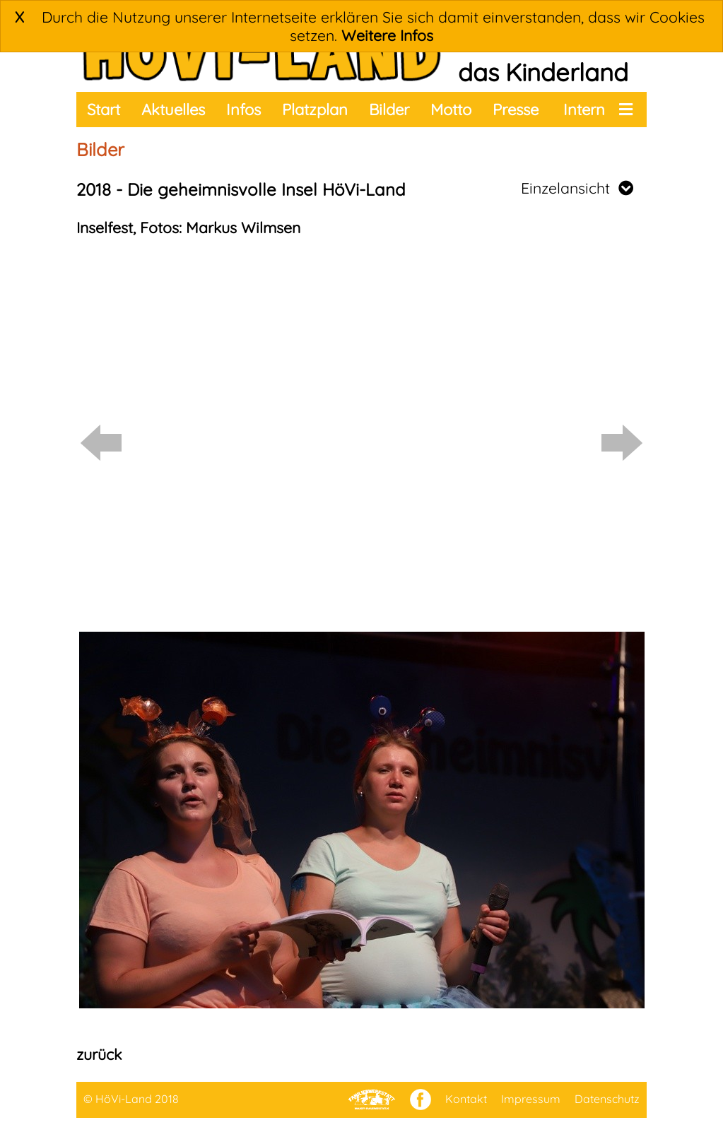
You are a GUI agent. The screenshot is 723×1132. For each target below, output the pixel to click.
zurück (99, 1054)
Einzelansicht (577, 188)
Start (103, 109)
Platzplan (315, 109)
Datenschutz (607, 1099)
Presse (516, 109)
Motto (450, 109)
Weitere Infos (387, 35)
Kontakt (466, 1099)
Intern (584, 109)
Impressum (530, 1099)
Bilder (389, 109)
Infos (243, 109)
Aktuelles (173, 109)
